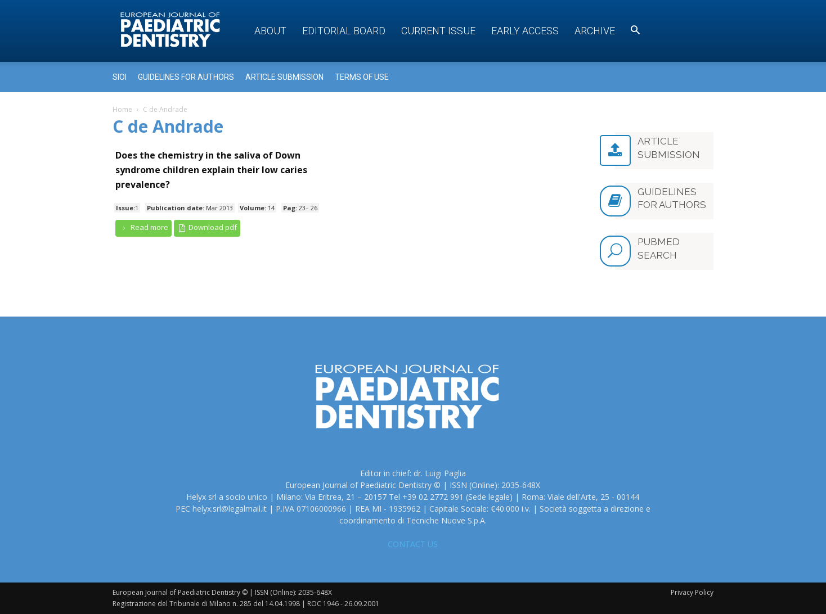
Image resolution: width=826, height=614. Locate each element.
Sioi (120, 77)
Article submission (284, 77)
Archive (594, 31)
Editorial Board (343, 31)
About (270, 31)
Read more (143, 227)
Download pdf (207, 227)
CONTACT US (413, 544)
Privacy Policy (692, 592)
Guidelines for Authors (186, 77)
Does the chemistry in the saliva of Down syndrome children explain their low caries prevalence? (211, 170)
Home (122, 109)
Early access (525, 31)
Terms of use (362, 77)
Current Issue (438, 31)
